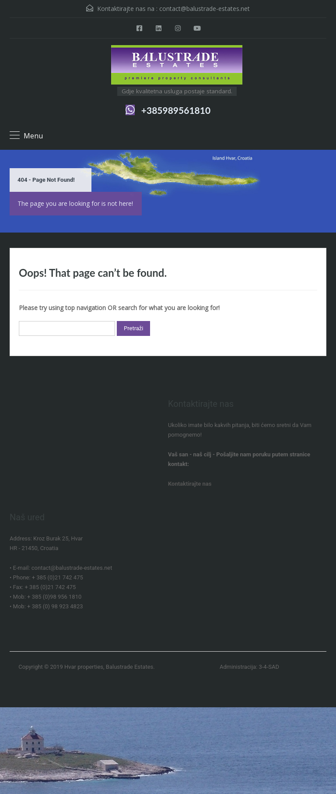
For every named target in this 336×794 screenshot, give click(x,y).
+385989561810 (175, 110)
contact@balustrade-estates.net (204, 8)
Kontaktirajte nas (189, 483)
